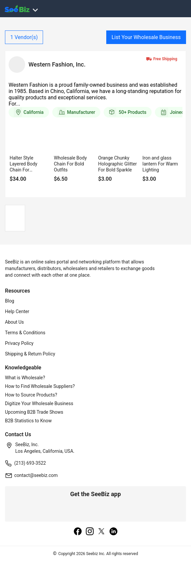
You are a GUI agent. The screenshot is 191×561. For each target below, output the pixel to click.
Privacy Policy (19, 343)
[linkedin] (114, 532)
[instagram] (90, 532)
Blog (9, 301)
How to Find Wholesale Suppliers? (40, 386)
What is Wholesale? (25, 377)
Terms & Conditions (25, 332)
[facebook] (78, 532)
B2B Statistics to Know (28, 420)
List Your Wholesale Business (146, 37)
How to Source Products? (31, 394)
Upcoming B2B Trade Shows (34, 412)
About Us (14, 322)
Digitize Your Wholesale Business (39, 403)
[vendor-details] (17, 64)
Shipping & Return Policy (30, 353)
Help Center (17, 311)
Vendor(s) (24, 37)
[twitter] (102, 532)
